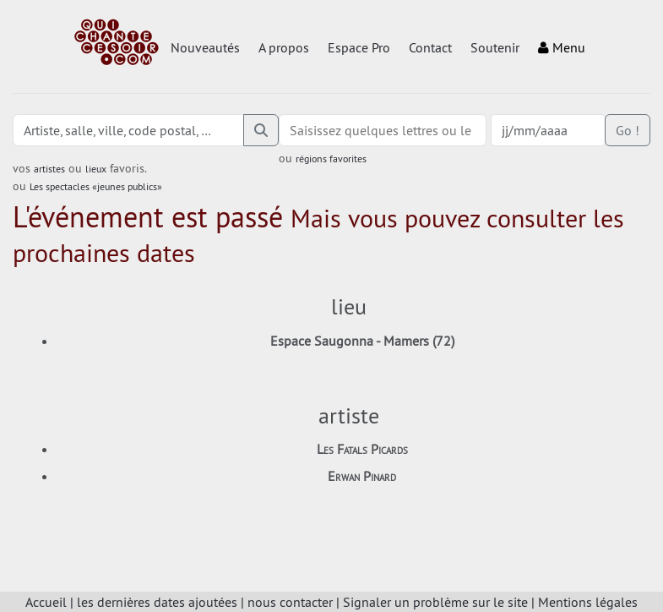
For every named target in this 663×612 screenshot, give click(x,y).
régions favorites (331, 158)
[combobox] (382, 130)
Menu (561, 47)
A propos (283, 47)
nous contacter (290, 601)
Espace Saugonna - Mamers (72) (362, 340)
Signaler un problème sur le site (435, 601)
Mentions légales (588, 601)
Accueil (46, 601)
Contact (430, 47)
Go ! (627, 130)
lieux (95, 168)
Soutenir (494, 47)
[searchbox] (383, 130)
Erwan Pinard (362, 475)
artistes (49, 168)
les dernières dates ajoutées (157, 601)
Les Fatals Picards (362, 448)
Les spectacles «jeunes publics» (96, 186)
